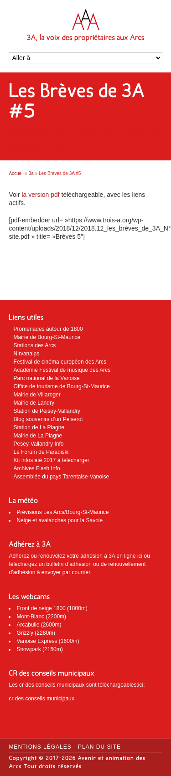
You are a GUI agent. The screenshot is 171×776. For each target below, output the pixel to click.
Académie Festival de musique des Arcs (62, 370)
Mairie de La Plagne (38, 435)
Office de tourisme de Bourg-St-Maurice (62, 386)
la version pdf (40, 194)
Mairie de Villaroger (37, 394)
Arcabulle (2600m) (38, 625)
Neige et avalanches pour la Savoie (59, 520)
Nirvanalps (27, 353)
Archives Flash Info (37, 468)
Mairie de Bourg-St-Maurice (47, 337)
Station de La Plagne (39, 427)
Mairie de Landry (34, 403)
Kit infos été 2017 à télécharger (51, 460)
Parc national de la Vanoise (47, 378)
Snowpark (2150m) (39, 649)
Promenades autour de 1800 (48, 329)
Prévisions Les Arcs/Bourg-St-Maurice (62, 512)
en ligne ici (130, 556)
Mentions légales (40, 747)
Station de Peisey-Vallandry (47, 411)
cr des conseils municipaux (41, 698)
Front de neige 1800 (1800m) (51, 608)
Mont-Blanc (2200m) (41, 616)
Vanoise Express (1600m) (47, 641)
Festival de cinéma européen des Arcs (60, 362)
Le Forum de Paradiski (41, 452)
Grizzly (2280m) (35, 633)
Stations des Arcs (35, 345)
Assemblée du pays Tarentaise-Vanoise (61, 476)
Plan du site (99, 747)
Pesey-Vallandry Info (39, 444)
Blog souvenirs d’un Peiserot (48, 419)
